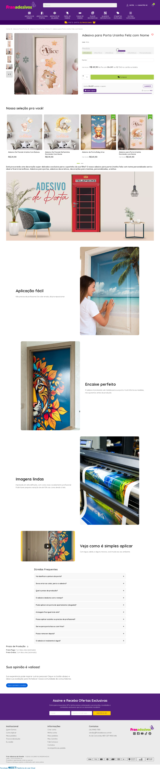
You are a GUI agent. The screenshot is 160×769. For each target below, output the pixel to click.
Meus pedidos (11, 736)
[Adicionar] (83, 76)
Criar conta (52, 730)
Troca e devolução (13, 739)
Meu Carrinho (53, 739)
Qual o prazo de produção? (80, 590)
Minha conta (52, 733)
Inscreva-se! (102, 713)
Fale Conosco (53, 742)
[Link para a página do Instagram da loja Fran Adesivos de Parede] (134, 733)
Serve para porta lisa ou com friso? (80, 626)
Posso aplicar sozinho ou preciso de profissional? (80, 619)
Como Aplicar (11, 733)
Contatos (51, 745)
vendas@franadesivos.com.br (100, 733)
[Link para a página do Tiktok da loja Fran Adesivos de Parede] (146, 733)
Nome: (84, 60)
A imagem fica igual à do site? (80, 612)
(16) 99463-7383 (94, 730)
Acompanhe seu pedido (57, 748)
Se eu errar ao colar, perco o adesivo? (80, 583)
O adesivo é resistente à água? (80, 640)
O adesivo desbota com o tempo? (80, 597)
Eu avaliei (9, 742)
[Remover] (83, 78)
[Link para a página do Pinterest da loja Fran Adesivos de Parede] (149, 733)
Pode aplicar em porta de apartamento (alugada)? (80, 604)
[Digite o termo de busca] (77, 5)
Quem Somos (11, 730)
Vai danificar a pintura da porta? (80, 576)
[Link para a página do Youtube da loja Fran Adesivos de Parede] (142, 733)
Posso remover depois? (80, 633)
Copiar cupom (90, 90)
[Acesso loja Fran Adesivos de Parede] (137, 5)
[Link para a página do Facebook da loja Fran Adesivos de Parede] (138, 733)
